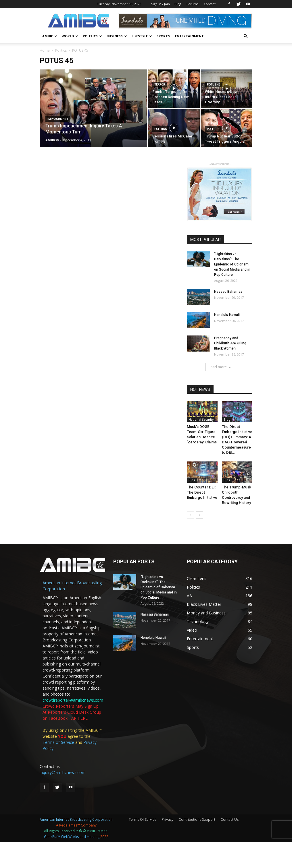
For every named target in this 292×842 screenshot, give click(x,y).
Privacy (167, 819)
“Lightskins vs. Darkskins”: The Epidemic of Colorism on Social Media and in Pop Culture (232, 264)
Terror (159, 84)
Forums (192, 4)
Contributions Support (197, 819)
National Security (201, 420)
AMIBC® (52, 140)
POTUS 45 (213, 84)
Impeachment (57, 119)
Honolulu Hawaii (227, 315)
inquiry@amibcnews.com (63, 772)
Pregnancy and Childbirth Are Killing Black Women (230, 343)
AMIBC (49, 36)
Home (45, 50)
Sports (163, 36)
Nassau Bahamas (228, 292)
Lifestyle (142, 36)
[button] (245, 36)
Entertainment (189, 36)
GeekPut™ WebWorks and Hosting (71, 836)
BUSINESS (117, 36)
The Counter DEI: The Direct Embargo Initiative (202, 492)
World (70, 36)
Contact (210, 4)
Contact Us (230, 819)
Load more (220, 366)
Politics (92, 36)
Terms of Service (58, 742)
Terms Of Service (142, 819)
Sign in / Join (160, 4)
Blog (177, 4)
